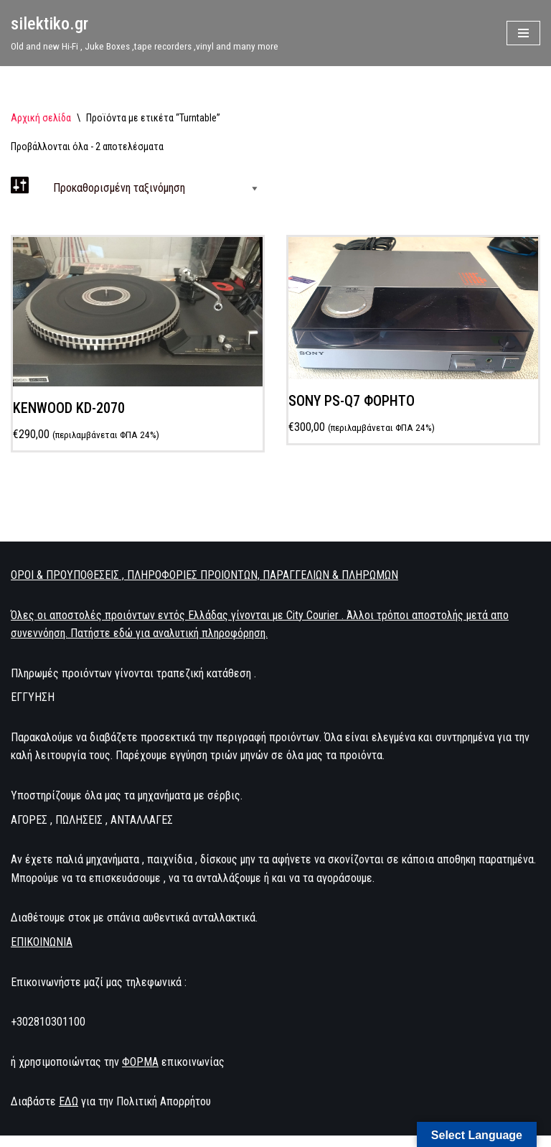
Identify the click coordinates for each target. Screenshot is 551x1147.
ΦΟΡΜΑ (140, 1062)
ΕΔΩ (68, 1101)
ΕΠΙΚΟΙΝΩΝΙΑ (41, 942)
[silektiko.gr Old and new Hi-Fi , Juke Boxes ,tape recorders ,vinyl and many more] (144, 33)
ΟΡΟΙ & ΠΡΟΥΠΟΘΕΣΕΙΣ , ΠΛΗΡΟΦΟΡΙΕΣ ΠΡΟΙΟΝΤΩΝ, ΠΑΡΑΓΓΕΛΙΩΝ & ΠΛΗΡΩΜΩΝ (204, 575)
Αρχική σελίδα (41, 118)
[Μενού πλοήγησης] (523, 33)
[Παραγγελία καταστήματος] (152, 188)
